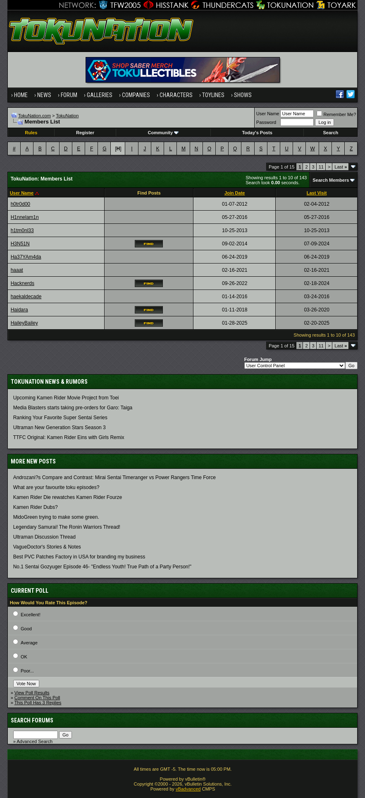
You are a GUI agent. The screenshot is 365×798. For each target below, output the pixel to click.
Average (29, 642)
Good (26, 628)
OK (24, 656)
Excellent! (31, 614)
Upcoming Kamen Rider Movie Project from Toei (66, 398)
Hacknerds (22, 283)
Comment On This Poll (37, 697)
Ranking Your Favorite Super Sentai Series (60, 417)
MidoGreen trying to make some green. (56, 517)
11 (321, 166)
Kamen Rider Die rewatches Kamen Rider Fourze (67, 497)
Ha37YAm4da (26, 257)
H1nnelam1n (25, 217)
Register (85, 132)
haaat (17, 270)
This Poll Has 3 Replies (38, 702)
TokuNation (67, 115)
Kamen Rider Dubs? (35, 507)
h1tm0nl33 (22, 230)
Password (266, 122)
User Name (267, 113)
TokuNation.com (34, 115)
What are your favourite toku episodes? (56, 487)
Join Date (234, 192)
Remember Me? (336, 114)
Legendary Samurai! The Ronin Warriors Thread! (66, 527)
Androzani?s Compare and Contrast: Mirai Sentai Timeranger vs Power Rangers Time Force (114, 477)
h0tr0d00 (20, 204)
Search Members (331, 180)
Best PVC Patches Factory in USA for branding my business (79, 557)
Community (163, 132)
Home (21, 95)
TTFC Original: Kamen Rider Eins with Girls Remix (68, 437)
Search (331, 132)
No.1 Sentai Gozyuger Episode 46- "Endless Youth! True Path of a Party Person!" (102, 567)
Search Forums (32, 720)
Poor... (27, 670)
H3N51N (20, 244)
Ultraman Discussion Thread (44, 537)
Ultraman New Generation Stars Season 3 (59, 427)
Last (340, 166)
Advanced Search (34, 741)
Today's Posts (257, 132)
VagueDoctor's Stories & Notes (47, 547)
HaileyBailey (24, 323)
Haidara (19, 310)
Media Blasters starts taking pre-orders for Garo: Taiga (73, 408)
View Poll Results (32, 692)
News (44, 95)
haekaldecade (26, 296)
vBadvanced (188, 788)
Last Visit (317, 192)
